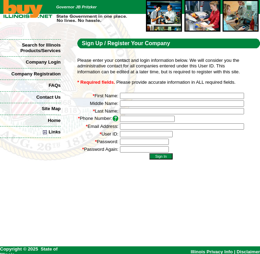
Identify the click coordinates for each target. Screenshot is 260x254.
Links (52, 131)
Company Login (43, 62)
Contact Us (48, 97)
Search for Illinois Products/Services (40, 47)
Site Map (51, 108)
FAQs (55, 85)
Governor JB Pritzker (76, 7)
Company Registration (36, 73)
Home (54, 120)
